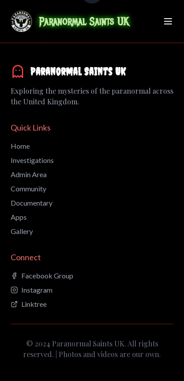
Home (20, 146)
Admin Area (29, 174)
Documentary (31, 202)
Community (28, 188)
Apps (19, 217)
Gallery (22, 231)
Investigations (32, 160)
